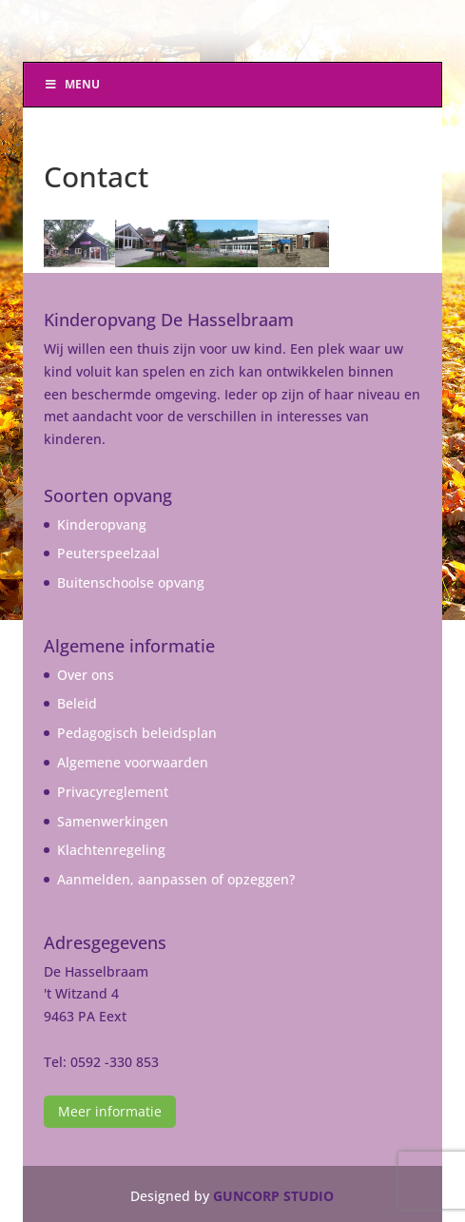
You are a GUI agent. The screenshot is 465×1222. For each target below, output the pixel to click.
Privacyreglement (112, 792)
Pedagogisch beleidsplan (137, 733)
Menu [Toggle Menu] (71, 84)
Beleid (77, 703)
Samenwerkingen (112, 821)
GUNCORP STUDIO (273, 1196)
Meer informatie (110, 1111)
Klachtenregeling (111, 850)
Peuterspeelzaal (108, 553)
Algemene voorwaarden (132, 762)
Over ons (85, 675)
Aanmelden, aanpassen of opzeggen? (176, 879)
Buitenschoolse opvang (130, 582)
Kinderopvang (101, 524)
